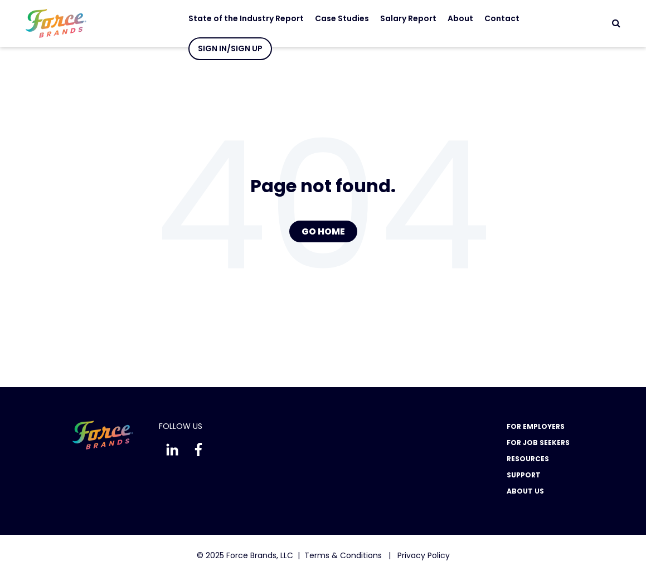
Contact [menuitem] (493, 18)
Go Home (323, 231)
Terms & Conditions (343, 555)
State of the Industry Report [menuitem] (237, 18)
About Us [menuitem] (525, 491)
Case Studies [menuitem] (334, 18)
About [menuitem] (452, 18)
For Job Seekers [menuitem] (538, 442)
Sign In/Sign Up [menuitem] (222, 48)
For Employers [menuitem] (536, 426)
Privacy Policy (423, 555)
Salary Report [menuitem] (400, 18)
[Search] (616, 23)
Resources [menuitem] (528, 458)
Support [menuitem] (524, 475)
